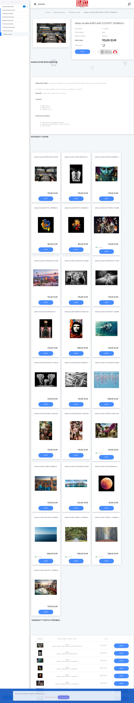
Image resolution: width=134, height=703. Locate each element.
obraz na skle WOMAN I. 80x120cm (47, 413)
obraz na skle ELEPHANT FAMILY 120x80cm (50, 362)
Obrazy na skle (74, 12)
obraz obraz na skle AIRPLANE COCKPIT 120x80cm (67, 645)
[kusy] (94, 51)
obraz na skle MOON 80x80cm (106, 466)
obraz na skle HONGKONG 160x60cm (78, 466)
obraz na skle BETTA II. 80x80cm (76, 207)
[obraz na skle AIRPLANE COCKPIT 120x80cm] (51, 19)
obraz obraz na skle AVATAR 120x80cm (67, 660)
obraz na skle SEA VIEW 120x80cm (46, 517)
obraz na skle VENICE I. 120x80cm (46, 570)
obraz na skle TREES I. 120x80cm (76, 517)
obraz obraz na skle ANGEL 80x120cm (67, 653)
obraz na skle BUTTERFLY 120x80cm (108, 207)
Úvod (48, 12)
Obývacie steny (15, 2)
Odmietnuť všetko (50, 697)
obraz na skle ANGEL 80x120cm (76, 156)
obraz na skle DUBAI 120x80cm (45, 466)
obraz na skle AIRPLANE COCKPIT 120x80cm (50, 156)
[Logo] (82, 4)
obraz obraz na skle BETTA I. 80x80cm (67, 668)
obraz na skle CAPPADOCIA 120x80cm (48, 260)
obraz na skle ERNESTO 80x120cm (77, 311)
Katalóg (39, 4)
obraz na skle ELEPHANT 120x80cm (108, 311)
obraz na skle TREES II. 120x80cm (107, 517)
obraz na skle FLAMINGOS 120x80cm (108, 362)
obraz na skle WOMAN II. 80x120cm (77, 413)
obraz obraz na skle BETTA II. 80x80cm (67, 675)
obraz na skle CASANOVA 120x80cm (78, 260)
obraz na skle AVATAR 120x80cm (107, 156)
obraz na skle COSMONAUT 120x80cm (109, 260)
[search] (129, 4)
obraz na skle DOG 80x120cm (45, 311)
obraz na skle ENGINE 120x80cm (76, 362)
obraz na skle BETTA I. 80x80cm (46, 207)
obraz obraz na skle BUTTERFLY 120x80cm (67, 683)
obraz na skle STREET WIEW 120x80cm (109, 413)
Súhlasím (64, 697)
